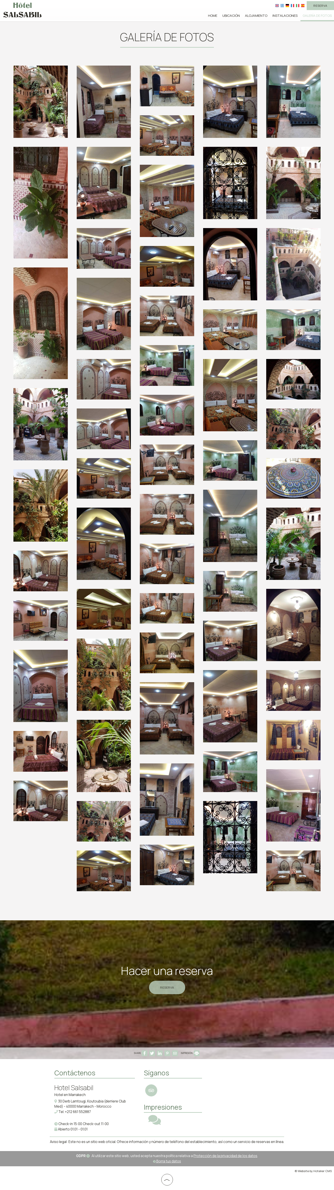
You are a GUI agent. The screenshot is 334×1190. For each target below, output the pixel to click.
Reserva (320, 6)
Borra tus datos (167, 1161)
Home (212, 15)
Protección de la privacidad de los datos (225, 1156)
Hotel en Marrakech (70, 1094)
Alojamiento (256, 15)
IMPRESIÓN (190, 1053)
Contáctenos (74, 1072)
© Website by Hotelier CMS (313, 1171)
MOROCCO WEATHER (240, 1085)
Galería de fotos (317, 15)
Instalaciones (285, 15)
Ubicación (231, 15)
